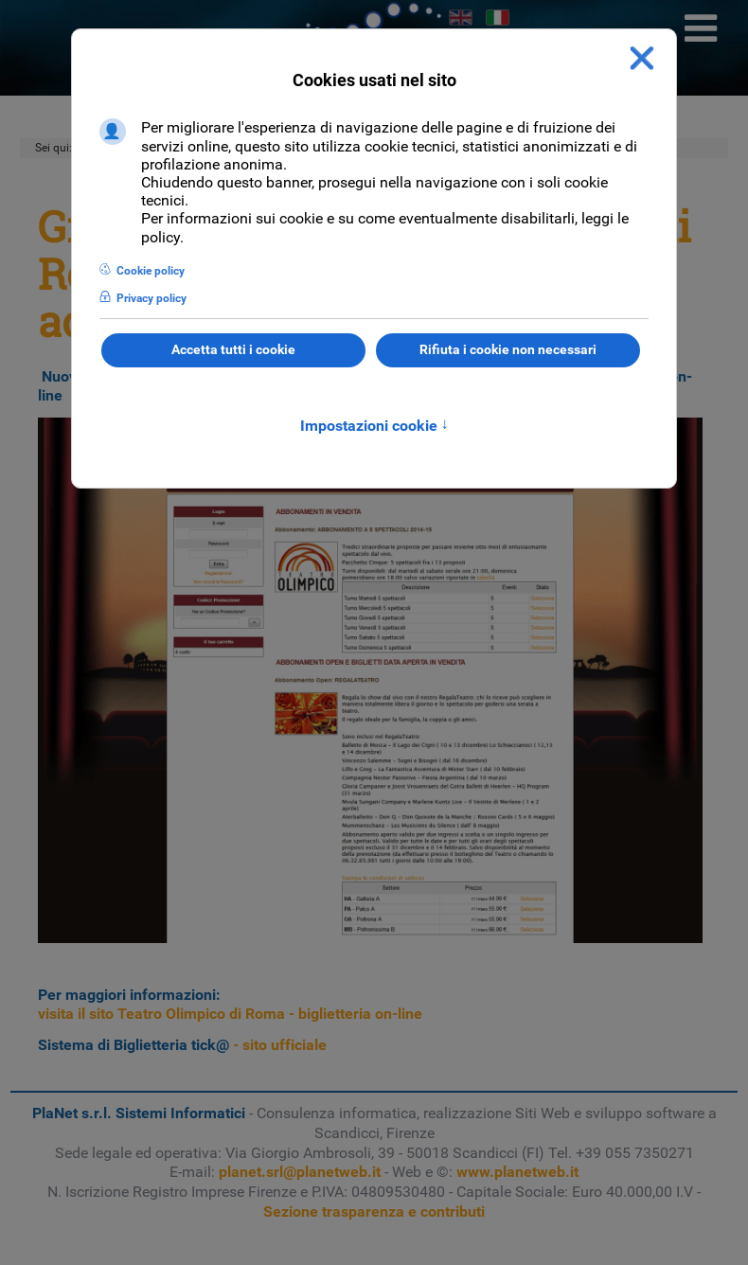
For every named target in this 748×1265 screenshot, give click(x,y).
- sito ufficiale (182, 1045)
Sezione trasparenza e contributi (374, 1211)
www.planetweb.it (517, 1172)
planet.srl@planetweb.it (300, 1172)
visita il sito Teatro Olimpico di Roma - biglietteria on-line (230, 1014)
